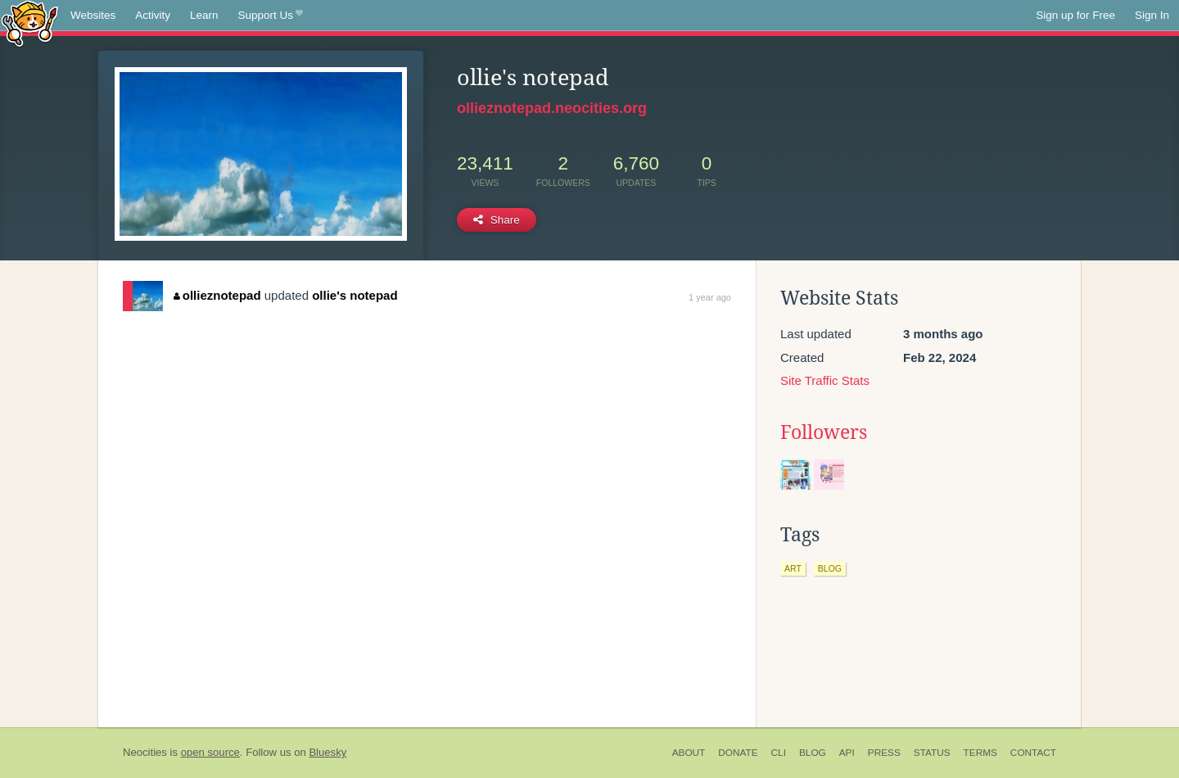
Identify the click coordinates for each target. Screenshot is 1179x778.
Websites (92, 15)
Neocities (145, 752)
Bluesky (327, 752)
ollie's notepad (354, 295)
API (847, 752)
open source (210, 752)
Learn (204, 15)
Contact (1033, 752)
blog (830, 568)
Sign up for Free (1075, 15)
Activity (152, 15)
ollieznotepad (217, 295)
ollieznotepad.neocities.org (552, 108)
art (793, 568)
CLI (778, 752)
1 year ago (710, 297)
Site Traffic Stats (825, 380)
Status (932, 752)
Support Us (270, 15)
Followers (823, 432)
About (689, 752)
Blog (812, 752)
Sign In (1152, 15)
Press (884, 752)
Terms (980, 752)
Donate (737, 752)
